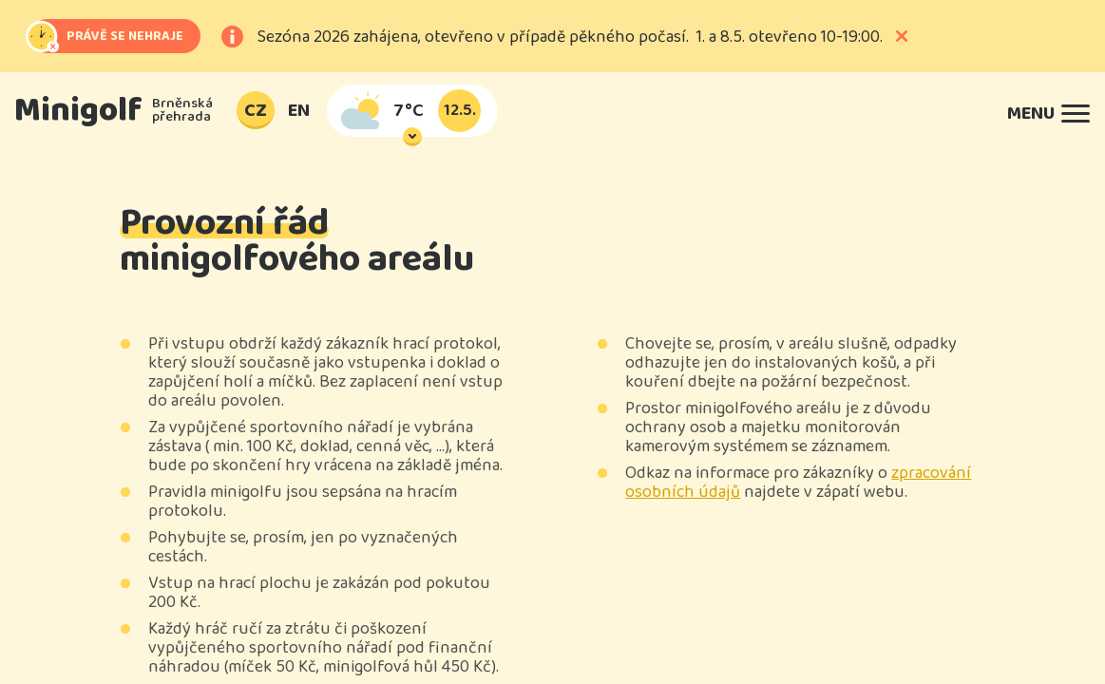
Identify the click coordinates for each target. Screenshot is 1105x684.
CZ (255, 110)
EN (299, 110)
